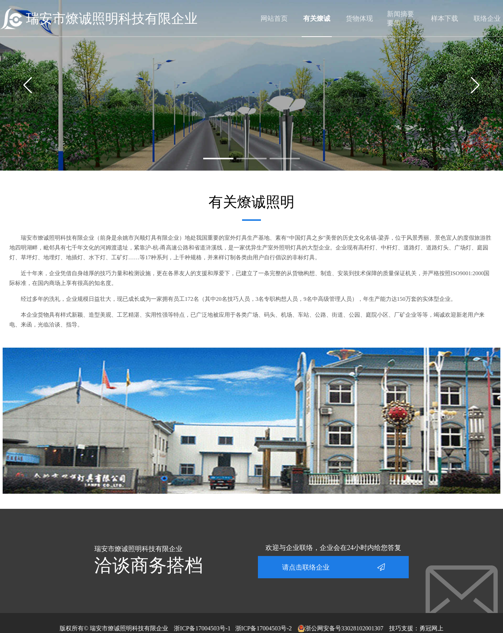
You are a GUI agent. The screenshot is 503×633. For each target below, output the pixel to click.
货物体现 (359, 18)
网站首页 (274, 18)
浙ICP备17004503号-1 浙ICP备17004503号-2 (232, 628)
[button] (218, 158)
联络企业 (487, 18)
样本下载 (444, 18)
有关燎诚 (316, 18)
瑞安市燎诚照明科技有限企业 (112, 18)
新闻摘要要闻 (400, 18)
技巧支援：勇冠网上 (416, 628)
